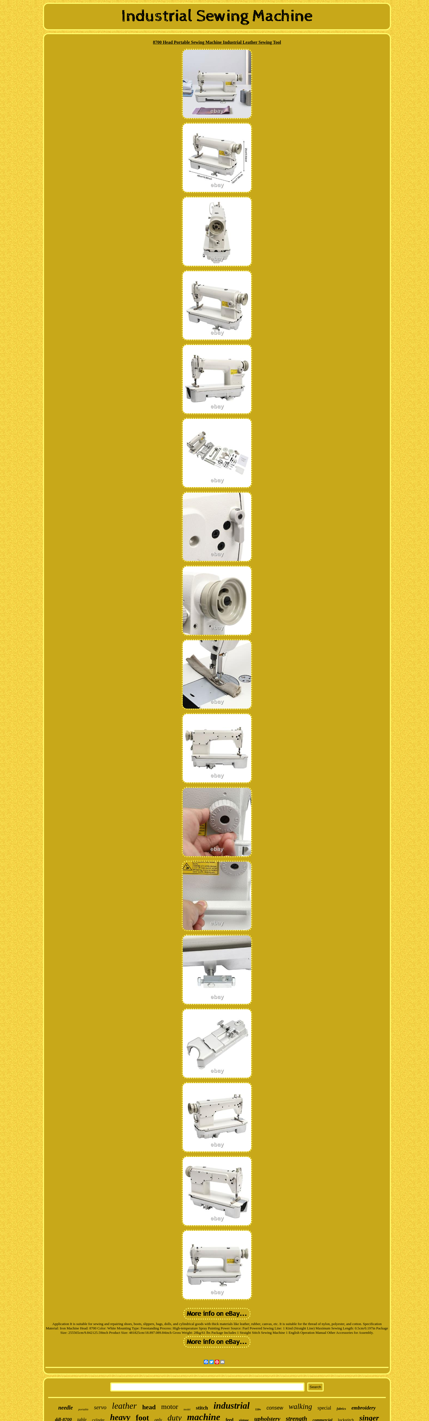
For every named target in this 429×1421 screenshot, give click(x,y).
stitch (202, 1408)
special (324, 1408)
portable (83, 1409)
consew (274, 1408)
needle (65, 1408)
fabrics (341, 1409)
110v (258, 1409)
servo (100, 1407)
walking (300, 1406)
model (187, 1409)
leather (124, 1406)
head (149, 1407)
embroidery (363, 1408)
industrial (231, 1406)
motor (169, 1407)
